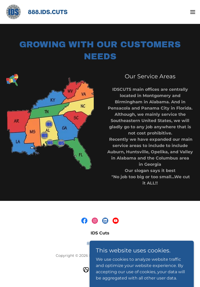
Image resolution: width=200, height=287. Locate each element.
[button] (193, 12)
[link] (43, 12)
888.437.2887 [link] (100, 243)
